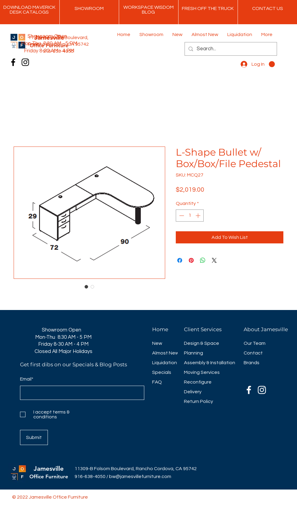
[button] (272, 64)
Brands (251, 362)
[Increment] (198, 215)
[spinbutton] (189, 215)
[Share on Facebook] (179, 260)
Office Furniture (48, 476)
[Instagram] (25, 62)
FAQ (157, 382)
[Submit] (34, 437)
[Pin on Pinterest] (191, 260)
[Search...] (230, 48)
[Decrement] (181, 215)
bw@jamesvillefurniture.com (140, 476)
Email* (26, 379)
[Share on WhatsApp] (202, 260)
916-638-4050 (90, 476)
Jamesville (49, 468)
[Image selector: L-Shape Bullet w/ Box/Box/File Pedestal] (86, 287)
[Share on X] (214, 260)
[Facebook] (13, 62)
